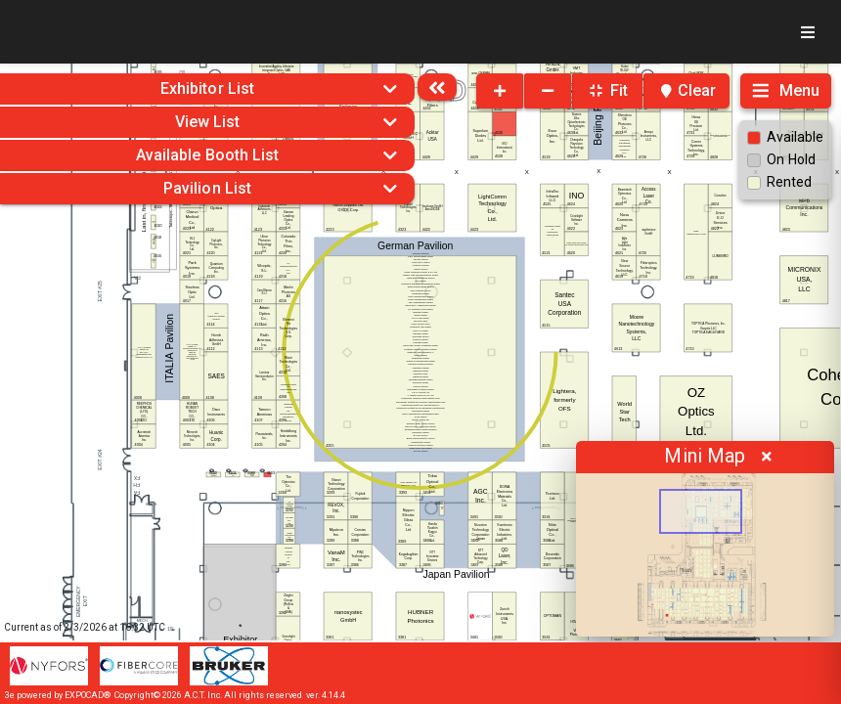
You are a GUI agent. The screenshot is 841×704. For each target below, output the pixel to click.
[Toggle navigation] (808, 32)
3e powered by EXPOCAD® (58, 695)
